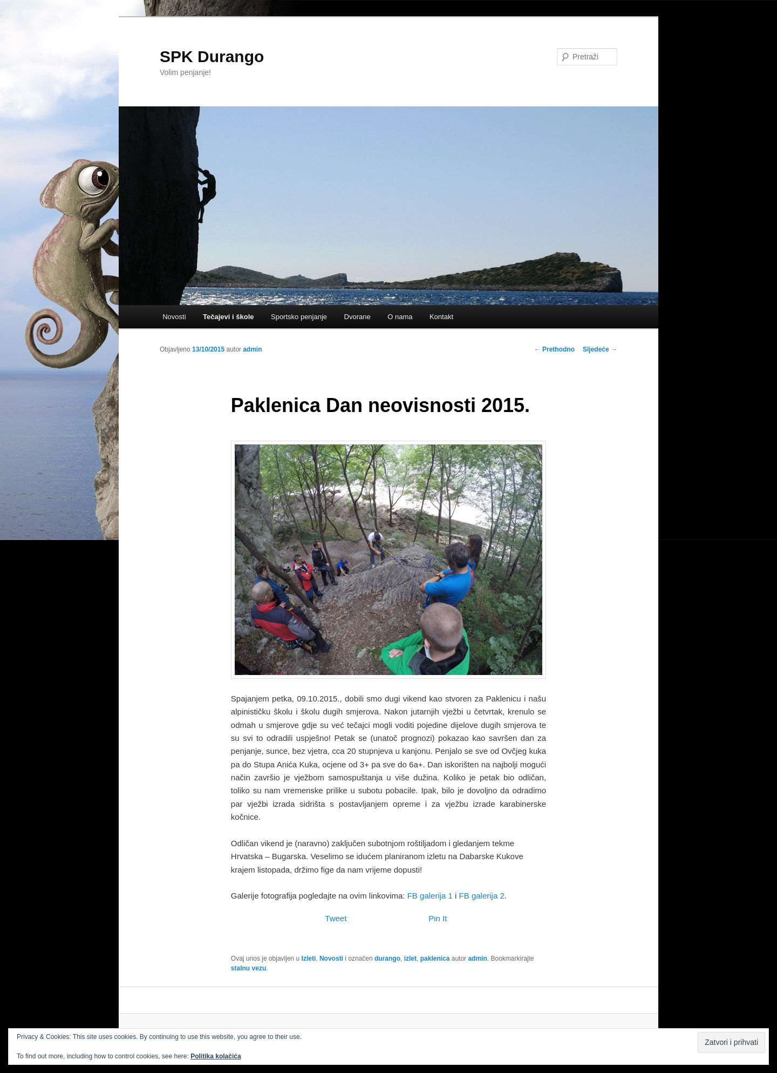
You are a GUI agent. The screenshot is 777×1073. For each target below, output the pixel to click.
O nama (399, 317)
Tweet (335, 918)
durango (387, 958)
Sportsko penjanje (299, 317)
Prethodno (554, 349)
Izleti (309, 958)
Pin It (437, 918)
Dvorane (357, 317)
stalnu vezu (248, 968)
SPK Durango (212, 56)
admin (252, 349)
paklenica (435, 958)
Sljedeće (600, 349)
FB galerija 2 (482, 895)
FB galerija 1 (430, 895)
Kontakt (441, 317)
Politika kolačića (215, 1056)
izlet (410, 958)
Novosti (174, 317)
